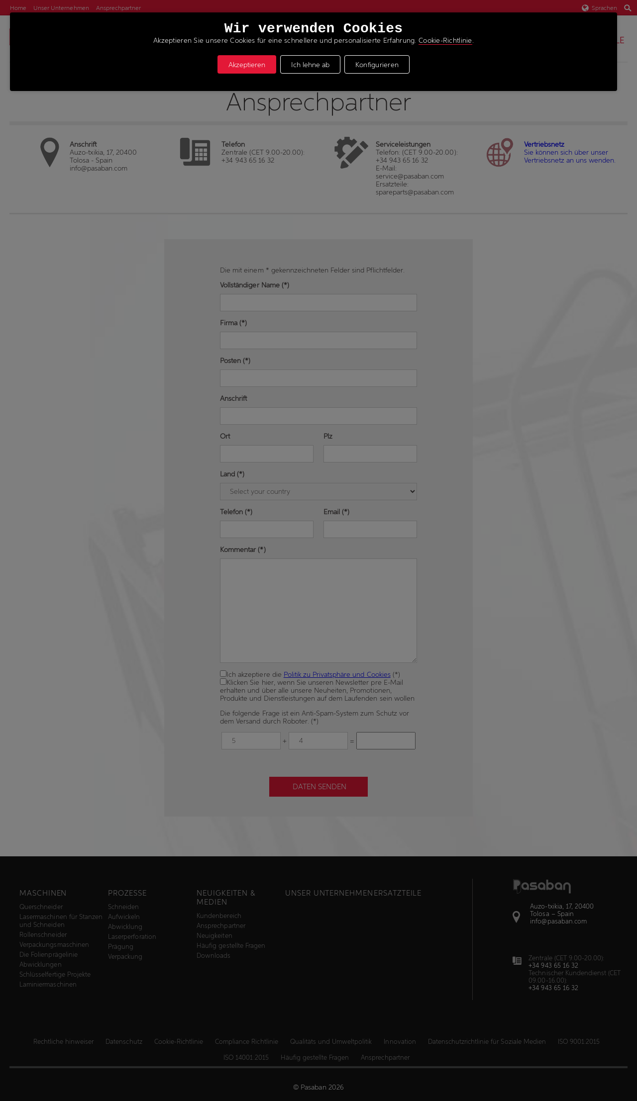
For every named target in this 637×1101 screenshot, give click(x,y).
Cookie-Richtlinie (445, 40)
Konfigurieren (377, 65)
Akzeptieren (246, 65)
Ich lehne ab (310, 65)
